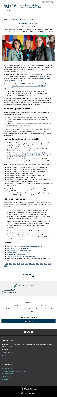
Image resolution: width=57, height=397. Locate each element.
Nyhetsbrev (5, 379)
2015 (30, 264)
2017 (22, 264)
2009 (5, 266)
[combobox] (33, 10)
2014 (33, 264)
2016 (26, 264)
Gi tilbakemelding (9, 292)
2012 (41, 264)
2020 (10, 264)
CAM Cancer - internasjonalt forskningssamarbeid (21, 256)
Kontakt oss (5, 355)
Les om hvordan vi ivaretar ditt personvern (13, 371)
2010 (49, 264)
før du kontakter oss (7, 373)
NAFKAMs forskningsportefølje (16, 254)
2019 (14, 264)
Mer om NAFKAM (12, 252)
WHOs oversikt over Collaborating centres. (19, 250)
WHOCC (10, 65)
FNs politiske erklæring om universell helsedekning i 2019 (28, 86)
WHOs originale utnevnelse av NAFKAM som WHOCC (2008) (24, 246)
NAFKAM (6, 19)
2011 (45, 264)
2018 (18, 264)
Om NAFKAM (14, 19)
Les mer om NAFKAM (28, 311)
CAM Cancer (28, 321)
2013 (37, 264)
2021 (6, 264)
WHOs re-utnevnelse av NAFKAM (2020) (18, 248)
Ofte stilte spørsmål (7, 368)
